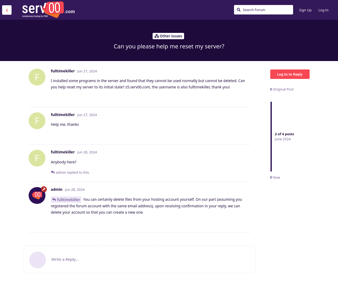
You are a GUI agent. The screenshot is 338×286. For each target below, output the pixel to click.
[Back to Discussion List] (7, 10)
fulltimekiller (68, 199)
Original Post (282, 89)
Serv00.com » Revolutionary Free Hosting (48, 9)
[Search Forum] (263, 9)
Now (275, 177)
